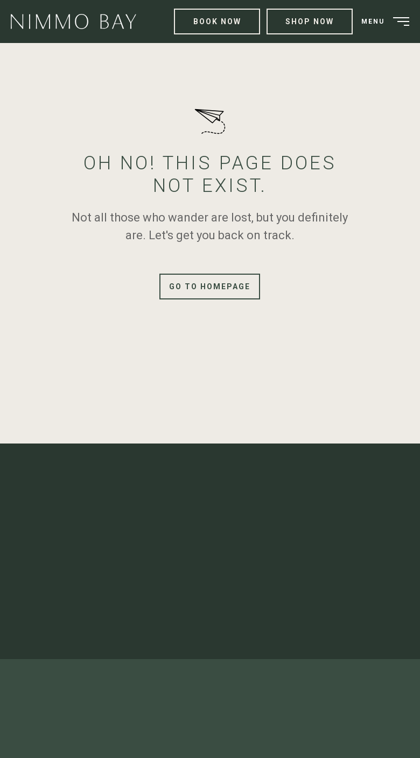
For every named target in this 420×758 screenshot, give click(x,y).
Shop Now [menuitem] (309, 21)
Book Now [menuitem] (217, 21)
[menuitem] (77, 22)
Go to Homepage (209, 286)
